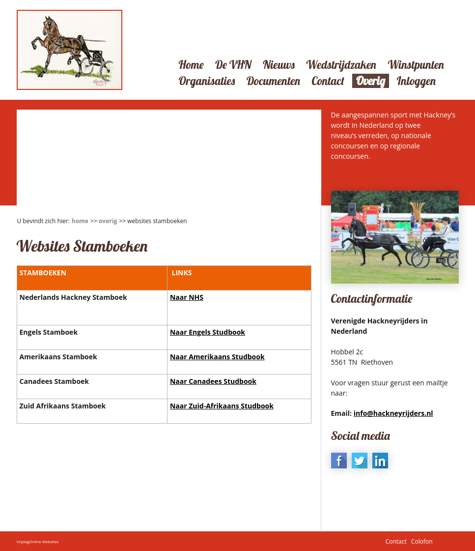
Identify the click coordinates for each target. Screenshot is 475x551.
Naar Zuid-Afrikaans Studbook (222, 405)
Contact (327, 81)
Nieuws (278, 65)
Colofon (422, 541)
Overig (370, 81)
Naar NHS (186, 297)
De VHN (233, 65)
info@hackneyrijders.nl (393, 413)
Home (191, 65)
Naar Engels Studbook (207, 332)
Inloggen (416, 81)
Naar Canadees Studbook (213, 381)
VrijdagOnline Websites (38, 541)
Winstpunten (416, 65)
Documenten (273, 81)
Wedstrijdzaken (341, 65)
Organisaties (207, 81)
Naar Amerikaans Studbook (217, 356)
